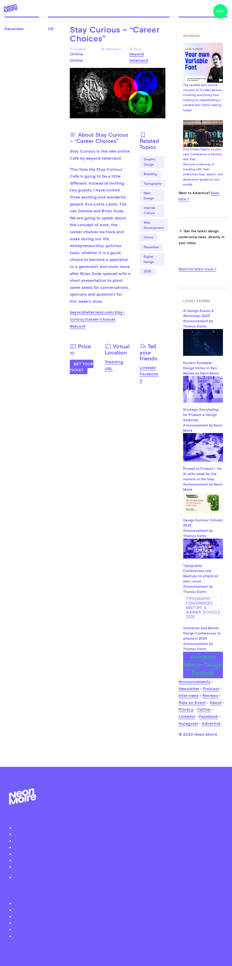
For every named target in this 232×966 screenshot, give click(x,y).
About (216, 702)
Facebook (149, 374)
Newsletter (189, 688)
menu (220, 11)
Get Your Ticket (81, 367)
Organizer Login (118, 847)
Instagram (188, 723)
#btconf (77, 326)
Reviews (210, 695)
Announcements (194, 681)
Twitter (204, 709)
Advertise (211, 723)
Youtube (118, 936)
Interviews (189, 695)
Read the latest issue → (197, 269)
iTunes (118, 929)
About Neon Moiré (118, 827)
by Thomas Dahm (116, 946)
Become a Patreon (118, 866)
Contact (118, 860)
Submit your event (118, 840)
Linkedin (148, 367)
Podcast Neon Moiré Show (118, 834)
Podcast (211, 688)
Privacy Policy (118, 877)
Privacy (186, 709)
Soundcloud (118, 922)
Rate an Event (192, 702)
